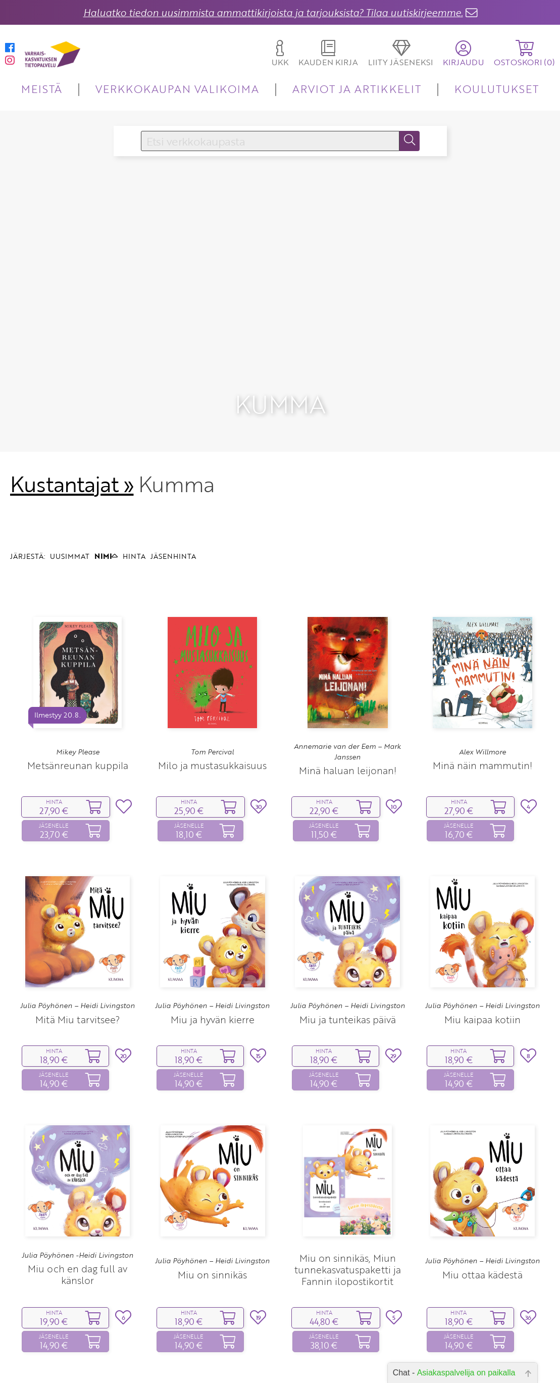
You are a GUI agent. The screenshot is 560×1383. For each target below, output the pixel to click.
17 (363, 1346)
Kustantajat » (71, 418)
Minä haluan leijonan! (347, 704)
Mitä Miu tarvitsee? (77, 954)
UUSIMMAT (69, 490)
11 (311, 1346)
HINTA (134, 490)
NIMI (106, 490)
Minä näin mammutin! (482, 699)
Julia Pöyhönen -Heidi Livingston (77, 1189)
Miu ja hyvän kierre (212, 954)
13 (342, 1346)
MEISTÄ (41, 89)
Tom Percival (212, 686)
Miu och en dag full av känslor (77, 1209)
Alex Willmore (482, 686)
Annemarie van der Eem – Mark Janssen (347, 686)
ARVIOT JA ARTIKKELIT (356, 89)
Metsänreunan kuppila (77, 699)
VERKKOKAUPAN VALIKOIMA (177, 89)
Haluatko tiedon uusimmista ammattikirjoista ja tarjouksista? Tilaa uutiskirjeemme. (273, 12)
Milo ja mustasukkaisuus (212, 699)
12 (327, 1346)
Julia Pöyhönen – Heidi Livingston (77, 940)
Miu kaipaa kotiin (482, 954)
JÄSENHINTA (173, 490)
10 (295, 1346)
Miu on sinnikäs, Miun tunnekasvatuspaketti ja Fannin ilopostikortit (347, 1203)
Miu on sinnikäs (212, 1209)
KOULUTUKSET (496, 89)
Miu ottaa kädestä (482, 1209)
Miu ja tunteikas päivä (347, 954)
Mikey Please (77, 686)
